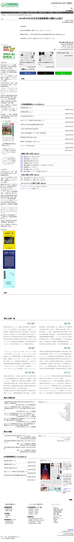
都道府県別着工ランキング (63, 440)
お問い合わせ (58, 12)
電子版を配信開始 (58, 512)
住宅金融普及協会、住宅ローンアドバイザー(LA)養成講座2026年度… (56, 354)
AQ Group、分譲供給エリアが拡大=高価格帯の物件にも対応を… (20, 334)
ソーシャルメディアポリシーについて (66, 532)
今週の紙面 (20, 12)
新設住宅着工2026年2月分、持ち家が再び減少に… (16, 388)
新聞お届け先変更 (58, 510)
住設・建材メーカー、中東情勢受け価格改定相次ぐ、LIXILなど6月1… (21, 361)
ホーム (13, 12)
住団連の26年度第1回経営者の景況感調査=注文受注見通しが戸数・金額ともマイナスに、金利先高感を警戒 (9, 97)
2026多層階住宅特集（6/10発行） (35, 518)
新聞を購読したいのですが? (31, 158)
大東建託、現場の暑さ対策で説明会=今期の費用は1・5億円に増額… (21, 331)
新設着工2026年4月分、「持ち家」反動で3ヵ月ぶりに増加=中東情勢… (21, 376)
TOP (71, 499)
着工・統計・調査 (29, 372)
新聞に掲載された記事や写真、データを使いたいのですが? (38, 165)
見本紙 (6, 516)
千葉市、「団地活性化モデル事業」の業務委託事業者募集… (54, 341)
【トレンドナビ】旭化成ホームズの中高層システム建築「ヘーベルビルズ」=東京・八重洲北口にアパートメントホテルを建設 (9, 78)
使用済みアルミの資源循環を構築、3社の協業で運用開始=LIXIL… (20, 356)
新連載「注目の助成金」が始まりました (30, 141)
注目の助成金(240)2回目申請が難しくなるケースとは (17, 435)
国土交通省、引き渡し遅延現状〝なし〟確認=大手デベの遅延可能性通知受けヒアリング (9, 72)
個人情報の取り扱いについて (67, 531)
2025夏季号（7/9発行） (33, 513)
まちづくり (67, 372)
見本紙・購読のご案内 (31, 12)
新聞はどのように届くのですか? (32, 156)
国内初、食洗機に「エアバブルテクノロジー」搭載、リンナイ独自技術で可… (23, 358)
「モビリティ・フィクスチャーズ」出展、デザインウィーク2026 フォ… (22, 351)
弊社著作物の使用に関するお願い (28, 137)
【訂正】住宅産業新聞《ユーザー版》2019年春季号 (33, 133)
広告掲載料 (7, 515)
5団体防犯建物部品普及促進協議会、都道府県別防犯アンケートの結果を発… (23, 363)
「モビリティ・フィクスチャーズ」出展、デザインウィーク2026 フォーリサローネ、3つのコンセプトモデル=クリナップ (9, 91)
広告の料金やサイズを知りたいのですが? (34, 177)
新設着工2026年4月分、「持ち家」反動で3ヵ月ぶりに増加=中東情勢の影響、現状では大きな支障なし (9, 186)
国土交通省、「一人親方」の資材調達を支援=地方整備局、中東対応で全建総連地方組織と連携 (9, 116)
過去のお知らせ (69, 150)
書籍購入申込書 (8, 510)
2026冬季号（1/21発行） (33, 510)
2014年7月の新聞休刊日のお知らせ (46, 58)
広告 (21, 177)
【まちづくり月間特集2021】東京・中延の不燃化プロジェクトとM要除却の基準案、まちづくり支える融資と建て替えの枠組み (19, 408)
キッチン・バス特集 (65, 414)
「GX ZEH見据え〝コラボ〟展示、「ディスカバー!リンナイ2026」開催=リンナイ (9, 110)
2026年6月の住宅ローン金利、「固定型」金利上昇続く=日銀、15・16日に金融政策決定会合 (9, 84)
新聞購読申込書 (8, 509)
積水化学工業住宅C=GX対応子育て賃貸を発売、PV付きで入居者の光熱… (22, 339)
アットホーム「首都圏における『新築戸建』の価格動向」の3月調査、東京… (23, 380)
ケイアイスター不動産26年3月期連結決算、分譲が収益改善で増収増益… (22, 341)
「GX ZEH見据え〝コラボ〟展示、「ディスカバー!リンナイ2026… (20, 354)
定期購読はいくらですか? (30, 167)
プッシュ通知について (33, 188)
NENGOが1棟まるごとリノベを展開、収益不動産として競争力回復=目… (22, 327)
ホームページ (23, 186)
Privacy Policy (60, 535)
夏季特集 (68, 410)
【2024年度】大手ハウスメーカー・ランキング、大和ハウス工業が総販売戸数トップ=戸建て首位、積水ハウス (9, 191)
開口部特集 (67, 418)
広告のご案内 (56, 514)
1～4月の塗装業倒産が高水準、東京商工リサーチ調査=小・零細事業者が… (22, 378)
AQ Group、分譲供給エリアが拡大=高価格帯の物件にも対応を (9, 105)
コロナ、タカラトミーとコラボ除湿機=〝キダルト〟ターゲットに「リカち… (23, 368)
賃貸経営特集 (67, 408)
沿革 (55, 521)
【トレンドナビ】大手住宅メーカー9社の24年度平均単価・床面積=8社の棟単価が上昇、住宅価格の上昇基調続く (9, 203)
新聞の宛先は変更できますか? (31, 161)
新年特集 (68, 420)
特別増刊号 (33, 404)
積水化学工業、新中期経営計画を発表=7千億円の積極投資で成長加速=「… (22, 336)
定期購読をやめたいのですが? (31, 163)
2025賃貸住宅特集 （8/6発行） (35, 523)
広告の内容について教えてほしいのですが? (34, 180)
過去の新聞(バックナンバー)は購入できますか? (35, 171)
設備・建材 (31, 348)
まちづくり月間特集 (31, 411)
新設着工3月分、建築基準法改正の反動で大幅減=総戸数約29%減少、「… (22, 385)
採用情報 (56, 522)
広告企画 (68, 411)
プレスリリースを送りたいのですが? (37, 186)
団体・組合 (67, 348)
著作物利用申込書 (9, 523)
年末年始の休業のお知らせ (27, 116)
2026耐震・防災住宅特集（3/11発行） (36, 520)
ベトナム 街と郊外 (65, 437)
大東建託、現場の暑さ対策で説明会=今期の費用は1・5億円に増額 (9, 102)
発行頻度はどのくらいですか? (31, 169)
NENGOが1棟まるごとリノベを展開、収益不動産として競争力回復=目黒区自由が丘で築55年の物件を (9, 66)
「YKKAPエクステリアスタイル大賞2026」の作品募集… (18, 366)
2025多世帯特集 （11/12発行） (35, 521)
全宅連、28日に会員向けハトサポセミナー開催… (51, 378)
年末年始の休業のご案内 (63, 53)
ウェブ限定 (67, 404)
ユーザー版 (27, 404)
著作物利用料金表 (9, 521)
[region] (46, 91)
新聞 (21, 156)
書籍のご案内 (42, 12)
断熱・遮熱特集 (66, 417)
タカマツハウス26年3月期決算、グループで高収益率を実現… (19, 344)
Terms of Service (68, 535)
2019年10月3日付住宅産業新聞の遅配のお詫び (19, 15)
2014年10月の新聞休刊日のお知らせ (27, 58)
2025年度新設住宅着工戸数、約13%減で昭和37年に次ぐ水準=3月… (20, 383)
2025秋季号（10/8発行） (33, 512)
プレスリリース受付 (57, 515)
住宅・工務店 (31, 323)
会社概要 (50, 12)
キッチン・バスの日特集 (64, 412)
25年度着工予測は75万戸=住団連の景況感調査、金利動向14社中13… (21, 390)
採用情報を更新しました (26, 107)
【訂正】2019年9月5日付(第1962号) (29, 128)
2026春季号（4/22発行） (33, 509)
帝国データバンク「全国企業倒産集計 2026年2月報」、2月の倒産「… (21, 393)
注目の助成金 (32, 438)
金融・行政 (67, 323)
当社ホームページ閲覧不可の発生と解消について (32, 120)
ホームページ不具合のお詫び (27, 145)
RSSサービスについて (58, 518)
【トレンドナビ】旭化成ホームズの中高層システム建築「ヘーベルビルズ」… (23, 329)
